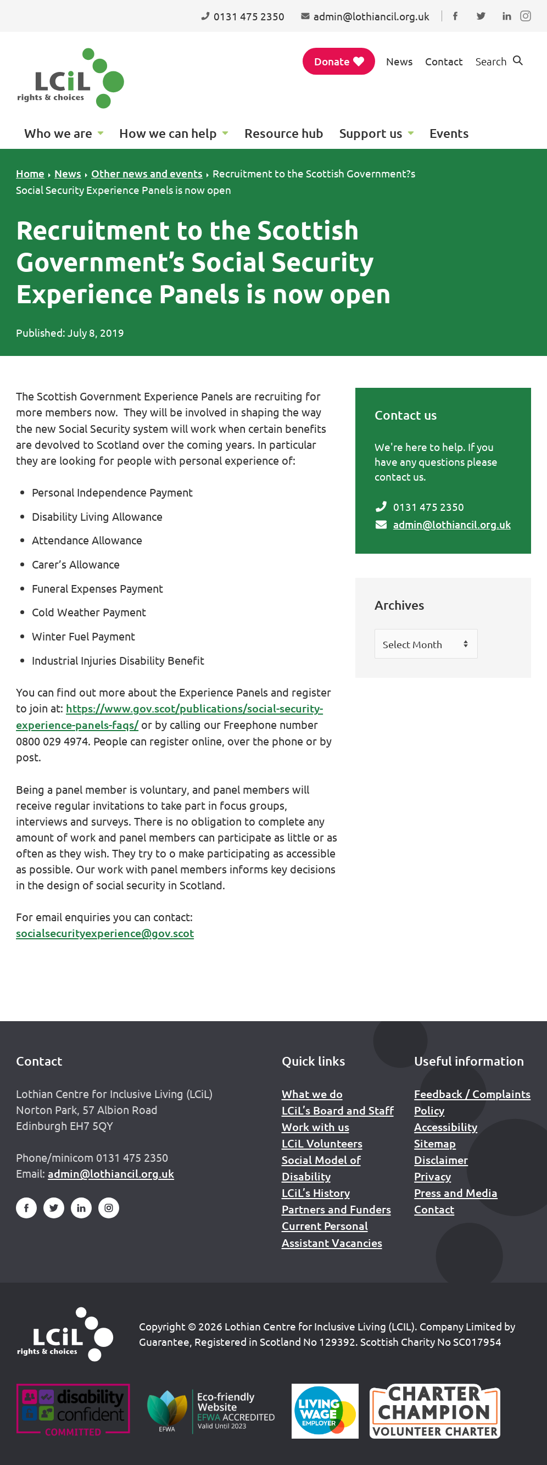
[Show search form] (500, 61)
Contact (444, 61)
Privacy (432, 1176)
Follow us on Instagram (528, 26)
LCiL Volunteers (322, 1143)
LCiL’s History (316, 1192)
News (399, 61)
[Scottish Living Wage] (325, 1411)
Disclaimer (441, 1159)
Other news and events (147, 173)
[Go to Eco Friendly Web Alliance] (211, 1411)
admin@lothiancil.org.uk (452, 524)
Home (30, 173)
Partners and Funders (336, 1209)
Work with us (315, 1126)
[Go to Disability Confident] (73, 1411)
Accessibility (445, 1126)
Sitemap (435, 1143)
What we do (312, 1094)
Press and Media (456, 1192)
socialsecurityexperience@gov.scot (105, 933)
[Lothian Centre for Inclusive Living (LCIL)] (71, 78)
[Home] (65, 1334)
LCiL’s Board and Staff (338, 1110)
